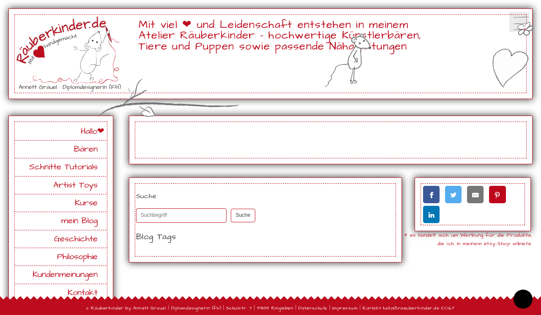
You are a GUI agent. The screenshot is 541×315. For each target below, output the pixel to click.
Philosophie (77, 256)
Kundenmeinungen (65, 274)
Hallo (89, 131)
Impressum (345, 308)
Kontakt (83, 292)
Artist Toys (75, 185)
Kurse (86, 203)
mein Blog (79, 221)
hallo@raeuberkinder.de (411, 308)
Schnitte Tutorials (63, 167)
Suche (242, 215)
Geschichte (76, 239)
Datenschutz (312, 308)
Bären (86, 149)
